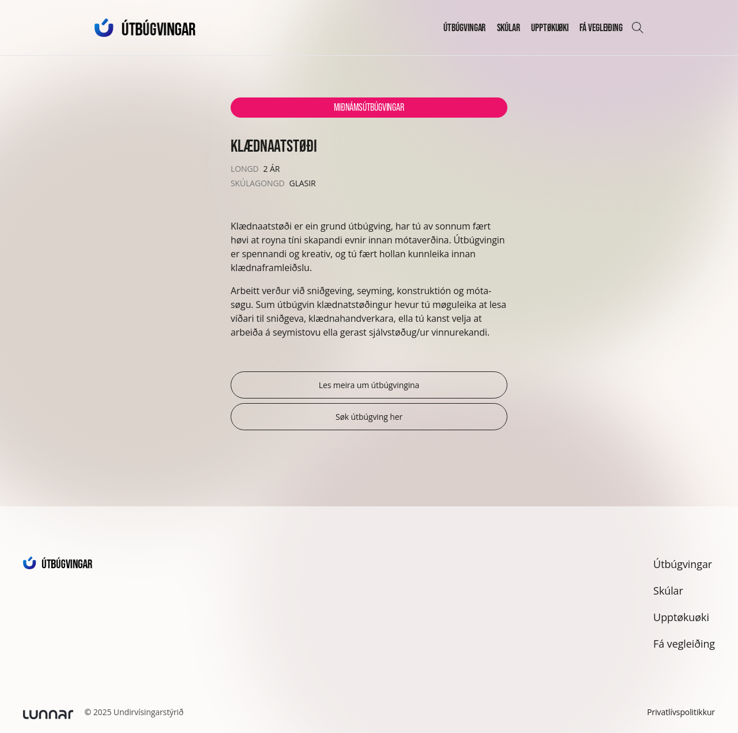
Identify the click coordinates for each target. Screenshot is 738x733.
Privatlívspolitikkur (681, 711)
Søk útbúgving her (369, 416)
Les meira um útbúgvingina (369, 384)
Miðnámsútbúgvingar (369, 107)
